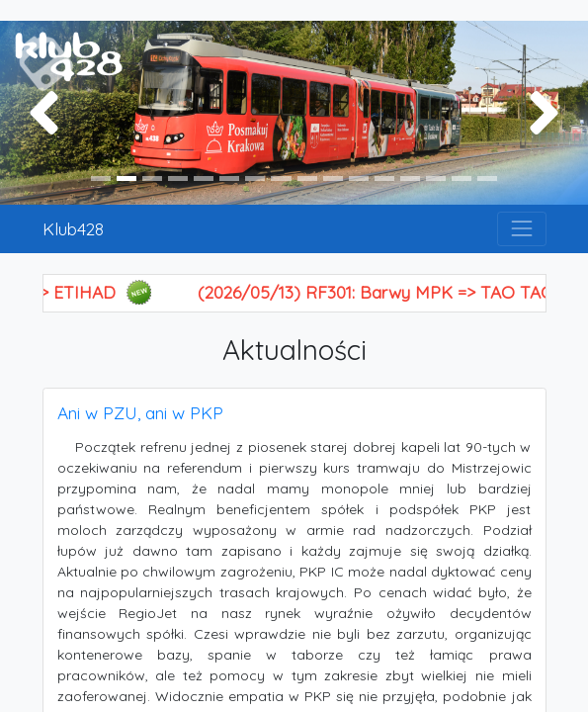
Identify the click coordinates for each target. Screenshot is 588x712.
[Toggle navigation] (521, 229)
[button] (44, 113)
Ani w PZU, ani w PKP (140, 412)
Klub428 (73, 228)
